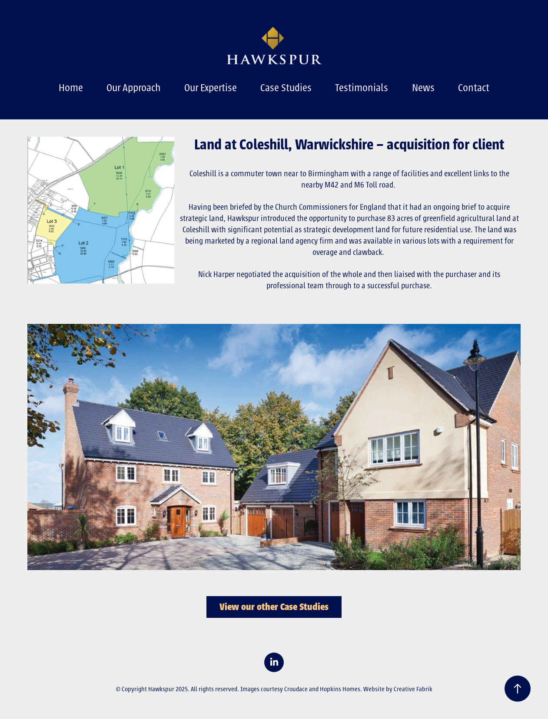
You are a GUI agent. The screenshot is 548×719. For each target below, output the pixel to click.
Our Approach (133, 88)
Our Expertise (210, 88)
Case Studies (286, 88)
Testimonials (361, 88)
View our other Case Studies (274, 607)
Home (71, 88)
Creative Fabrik (413, 689)
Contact (473, 88)
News (423, 88)
